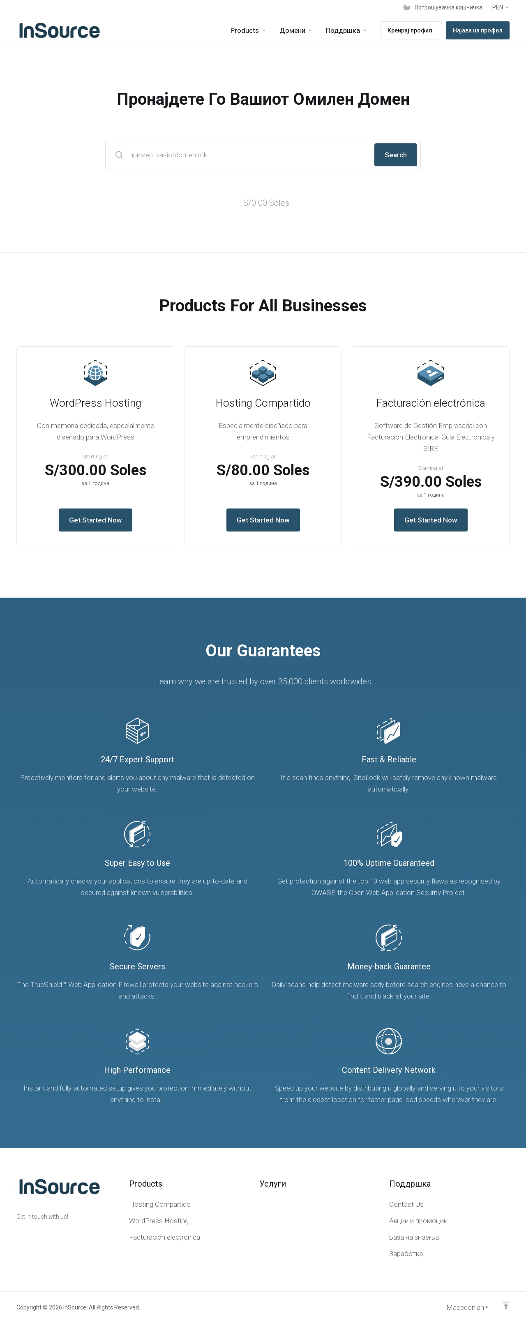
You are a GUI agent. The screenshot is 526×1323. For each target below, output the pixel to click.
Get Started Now (95, 520)
